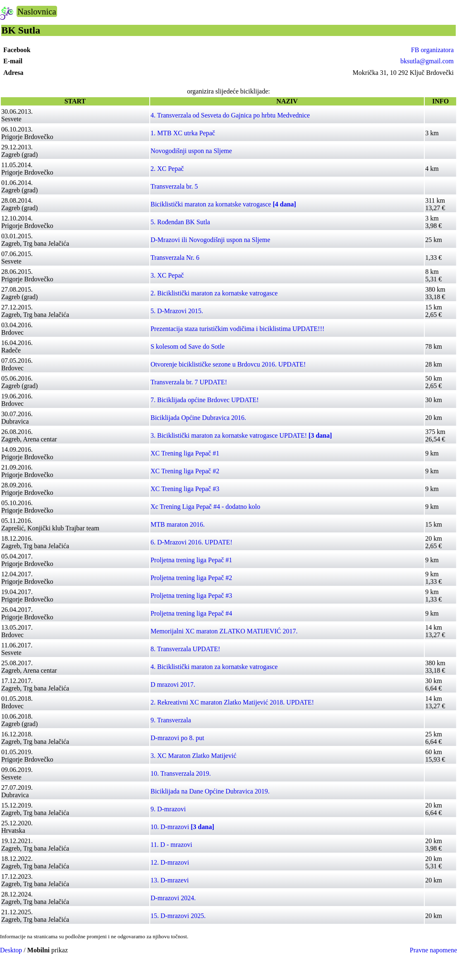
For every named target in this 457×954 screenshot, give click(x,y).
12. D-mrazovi (170, 862)
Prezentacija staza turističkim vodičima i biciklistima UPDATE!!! (237, 328)
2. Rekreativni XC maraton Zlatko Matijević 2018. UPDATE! (232, 702)
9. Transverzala (171, 720)
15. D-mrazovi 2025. (178, 915)
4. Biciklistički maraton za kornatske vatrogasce (214, 666)
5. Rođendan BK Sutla (180, 221)
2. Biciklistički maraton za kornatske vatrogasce (214, 293)
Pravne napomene (433, 950)
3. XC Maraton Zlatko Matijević (194, 755)
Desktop (11, 950)
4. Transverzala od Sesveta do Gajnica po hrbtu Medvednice (230, 115)
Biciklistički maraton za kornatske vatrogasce (223, 204)
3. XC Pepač (167, 275)
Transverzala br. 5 (174, 186)
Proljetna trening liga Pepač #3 (191, 595)
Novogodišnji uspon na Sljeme (191, 150)
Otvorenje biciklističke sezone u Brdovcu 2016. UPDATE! (228, 364)
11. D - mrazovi (171, 844)
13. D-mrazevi (170, 880)
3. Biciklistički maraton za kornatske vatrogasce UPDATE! (241, 435)
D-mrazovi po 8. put (177, 737)
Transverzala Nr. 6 (175, 257)
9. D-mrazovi (168, 809)
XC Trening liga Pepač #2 (185, 471)
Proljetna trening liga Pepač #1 (191, 559)
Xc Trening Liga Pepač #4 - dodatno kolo (205, 506)
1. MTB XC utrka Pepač (183, 133)
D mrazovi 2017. (173, 684)
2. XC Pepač (167, 168)
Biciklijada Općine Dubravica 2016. (198, 417)
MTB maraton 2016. (178, 524)
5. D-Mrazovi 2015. (177, 310)
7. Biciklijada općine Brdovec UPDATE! (205, 399)
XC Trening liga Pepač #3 (185, 488)
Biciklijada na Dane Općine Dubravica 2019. (210, 791)
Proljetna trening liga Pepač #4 (191, 613)
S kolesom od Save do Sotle (188, 346)
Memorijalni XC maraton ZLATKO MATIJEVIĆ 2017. (224, 631)
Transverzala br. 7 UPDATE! (189, 382)
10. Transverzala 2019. (181, 773)
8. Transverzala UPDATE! (185, 648)
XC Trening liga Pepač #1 (185, 453)
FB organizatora (432, 49)
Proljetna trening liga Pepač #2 (191, 577)
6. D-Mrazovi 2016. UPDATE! (191, 542)
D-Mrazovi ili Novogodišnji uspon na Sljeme (210, 239)
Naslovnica (36, 11)
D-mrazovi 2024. (173, 897)
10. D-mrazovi (182, 826)
